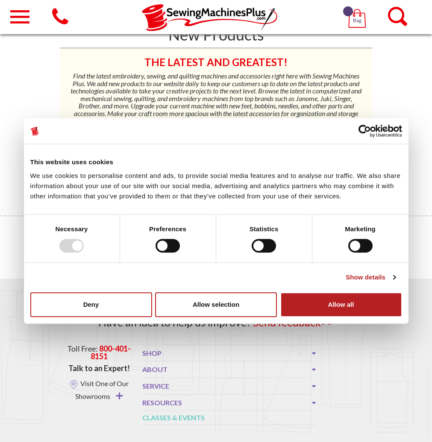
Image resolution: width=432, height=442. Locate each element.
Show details (365, 277)
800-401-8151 (111, 352)
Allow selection (216, 304)
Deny (91, 304)
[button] (358, 8)
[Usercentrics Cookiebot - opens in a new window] (364, 131)
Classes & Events (173, 417)
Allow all (341, 304)
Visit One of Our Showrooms (102, 389)
